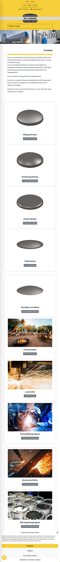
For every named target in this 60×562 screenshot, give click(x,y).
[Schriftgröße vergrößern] (35, 6)
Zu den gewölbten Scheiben (30, 311)
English (33, 1)
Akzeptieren (30, 546)
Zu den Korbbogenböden (30, 181)
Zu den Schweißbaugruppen (30, 438)
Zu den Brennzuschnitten (30, 484)
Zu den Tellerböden (30, 265)
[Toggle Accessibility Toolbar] (4, 557)
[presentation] (30, 18)
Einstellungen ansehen (30, 555)
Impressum (38, 559)
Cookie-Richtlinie (23, 559)
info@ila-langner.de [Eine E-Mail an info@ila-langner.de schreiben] (36, 9)
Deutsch (27, 1)
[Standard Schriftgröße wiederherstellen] (30, 6)
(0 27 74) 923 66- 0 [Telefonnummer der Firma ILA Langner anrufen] (23, 9)
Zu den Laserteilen (30, 396)
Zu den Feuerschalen (30, 353)
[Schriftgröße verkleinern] (25, 6)
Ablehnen (30, 551)
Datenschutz (31, 559)
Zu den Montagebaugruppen (30, 526)
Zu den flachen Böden (30, 223)
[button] (57, 532)
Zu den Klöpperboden (30, 138)
